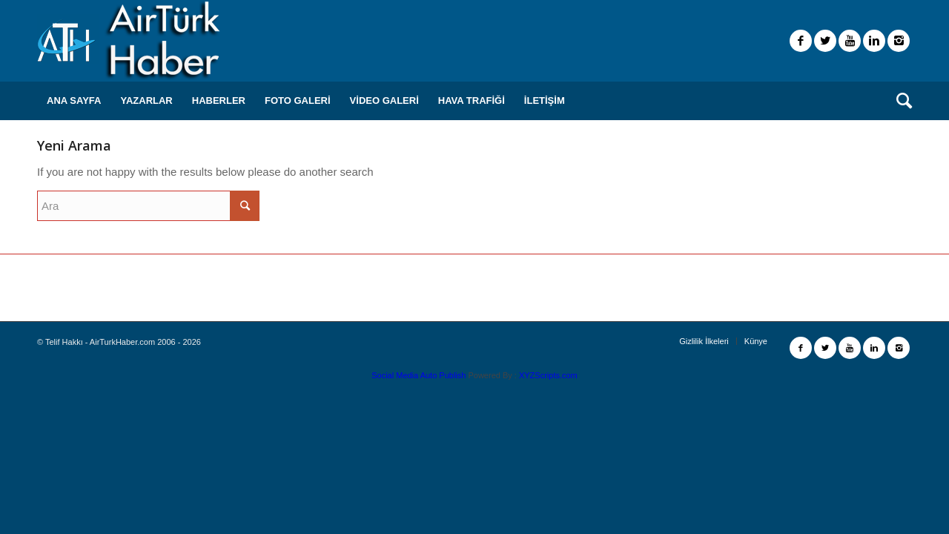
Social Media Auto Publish (418, 375)
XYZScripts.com (548, 375)
